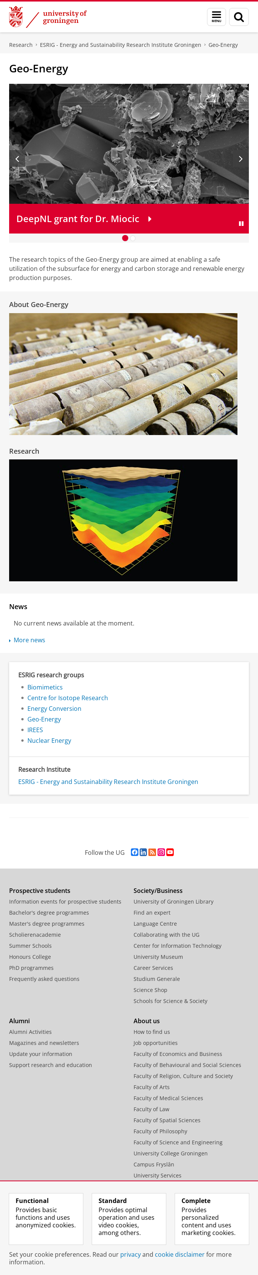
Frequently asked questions (44, 978)
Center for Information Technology (177, 945)
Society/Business (158, 890)
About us (147, 1021)
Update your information (40, 1053)
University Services (158, 1175)
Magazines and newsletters (44, 1042)
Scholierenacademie (35, 934)
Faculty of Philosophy (160, 1131)
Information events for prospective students (65, 901)
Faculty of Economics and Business (178, 1053)
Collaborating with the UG (166, 934)
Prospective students (39, 890)
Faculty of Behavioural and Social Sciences (187, 1065)
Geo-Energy (223, 44)
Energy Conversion (54, 708)
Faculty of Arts (152, 1087)
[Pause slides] (241, 223)
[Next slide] (241, 158)
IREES (35, 730)
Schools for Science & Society (170, 1001)
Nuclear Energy (49, 740)
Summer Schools (30, 945)
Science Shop (150, 989)
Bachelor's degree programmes (49, 912)
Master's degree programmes (46, 923)
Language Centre (155, 923)
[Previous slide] (17, 158)
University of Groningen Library (173, 901)
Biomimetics (45, 687)
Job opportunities (156, 1042)
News (18, 606)
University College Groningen (171, 1153)
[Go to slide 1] (125, 238)
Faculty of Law (151, 1109)
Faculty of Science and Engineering (178, 1142)
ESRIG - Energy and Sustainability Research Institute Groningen (120, 44)
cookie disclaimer (180, 1254)
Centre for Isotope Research (67, 698)
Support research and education (50, 1065)
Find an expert (152, 912)
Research (21, 44)
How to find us (152, 1031)
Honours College (30, 956)
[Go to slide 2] (133, 238)
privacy (130, 1254)
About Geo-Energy (38, 304)
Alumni (19, 1021)
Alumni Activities (30, 1031)
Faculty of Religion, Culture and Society (183, 1076)
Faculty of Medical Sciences (168, 1098)
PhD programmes (31, 967)
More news (29, 640)
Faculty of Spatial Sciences (167, 1120)
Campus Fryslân (154, 1164)
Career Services (153, 967)
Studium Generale (157, 978)
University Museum (158, 956)
